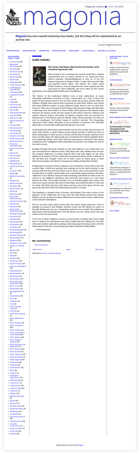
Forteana (13, 125)
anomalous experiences (15, 376)
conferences (15, 383)
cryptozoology (15, 388)
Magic (12, 173)
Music (12, 191)
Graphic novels (16, 136)
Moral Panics (15, 189)
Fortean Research (17, 121)
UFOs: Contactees (16, 325)
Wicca (12, 370)
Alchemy (13, 69)
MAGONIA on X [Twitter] (107, 51)
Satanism (13, 258)
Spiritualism (15, 289)
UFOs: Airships (16, 323)
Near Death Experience (14, 198)
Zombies (13, 373)
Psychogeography (17, 230)
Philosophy (14, 222)
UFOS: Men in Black (17, 314)
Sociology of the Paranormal (16, 282)
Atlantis (13, 80)
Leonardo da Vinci (17, 166)
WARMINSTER (44, 51)
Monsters (13, 186)
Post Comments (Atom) (52, 253)
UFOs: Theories (16, 354)
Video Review (15, 368)
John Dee (13, 158)
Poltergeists (14, 224)
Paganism (14, 206)
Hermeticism (15, 141)
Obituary (13, 204)
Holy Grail (14, 156)
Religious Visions (17, 243)
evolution (13, 391)
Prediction (14, 227)
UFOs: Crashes (15, 330)
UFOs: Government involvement (17, 334)
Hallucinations (16, 138)
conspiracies (15, 385)
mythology (14, 411)
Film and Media (16, 113)
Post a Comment (41, 245)
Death (12, 102)
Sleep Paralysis (16, 273)
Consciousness (16, 85)
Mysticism (14, 194)
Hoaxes (13, 153)
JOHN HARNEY (74, 51)
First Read (14, 115)
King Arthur (14, 164)
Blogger (80, 445)
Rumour (13, 250)
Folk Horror (14, 118)
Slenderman (14, 276)
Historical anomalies (14, 145)
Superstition (15, 296)
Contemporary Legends (15, 88)
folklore (13, 393)
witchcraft (14, 431)
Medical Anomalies (17, 176)
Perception (14, 216)
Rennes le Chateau (17, 246)
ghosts (12, 401)
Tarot (12, 298)
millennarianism (16, 409)
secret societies (16, 428)
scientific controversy (14, 425)
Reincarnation (15, 238)
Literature (14, 171)
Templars (14, 301)
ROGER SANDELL (88, 51)
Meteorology (15, 183)
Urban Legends (16, 360)
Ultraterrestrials (16, 357)
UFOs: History (15, 337)
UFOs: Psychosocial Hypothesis (17, 345)
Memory (13, 181)
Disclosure (14, 105)
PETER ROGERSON (59, 51)
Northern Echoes (16, 201)
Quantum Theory (16, 235)
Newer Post (37, 249)
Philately (13, 219)
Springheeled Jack (17, 291)
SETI (11, 253)
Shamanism (14, 271)
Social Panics (15, 279)
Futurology (14, 131)
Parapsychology (16, 214)
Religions (13, 240)
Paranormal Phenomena (14, 210)
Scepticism (14, 261)
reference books (16, 421)
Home (68, 249)
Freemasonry (15, 128)
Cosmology (14, 92)
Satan (12, 256)
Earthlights (14, 107)
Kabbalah (13, 161)
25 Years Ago (15, 62)
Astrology (14, 74)
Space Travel (15, 286)
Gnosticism (14, 133)
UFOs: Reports (15, 349)
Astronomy (14, 77)
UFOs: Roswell (15, 352)
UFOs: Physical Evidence (16, 341)
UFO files (13, 311)
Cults (12, 99)
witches (13, 434)
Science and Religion (18, 266)
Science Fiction (16, 264)
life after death (15, 406)
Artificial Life (15, 72)
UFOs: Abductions (17, 318)
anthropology (15, 380)
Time (12, 304)
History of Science (17, 148)
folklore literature (17, 396)
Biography (14, 82)
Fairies (12, 110)
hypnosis (13, 403)
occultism (14, 414)
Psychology (14, 232)
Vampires (13, 365)
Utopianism (14, 362)
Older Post (99, 249)
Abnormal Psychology (14, 65)
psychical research (17, 417)
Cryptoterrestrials (17, 95)
